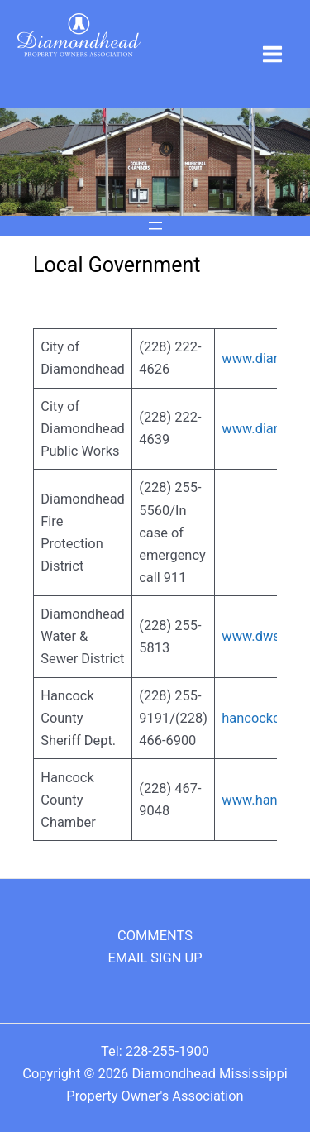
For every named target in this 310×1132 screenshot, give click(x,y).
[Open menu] (155, 226)
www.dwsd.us (263, 636)
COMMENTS (155, 935)
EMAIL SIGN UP (154, 958)
